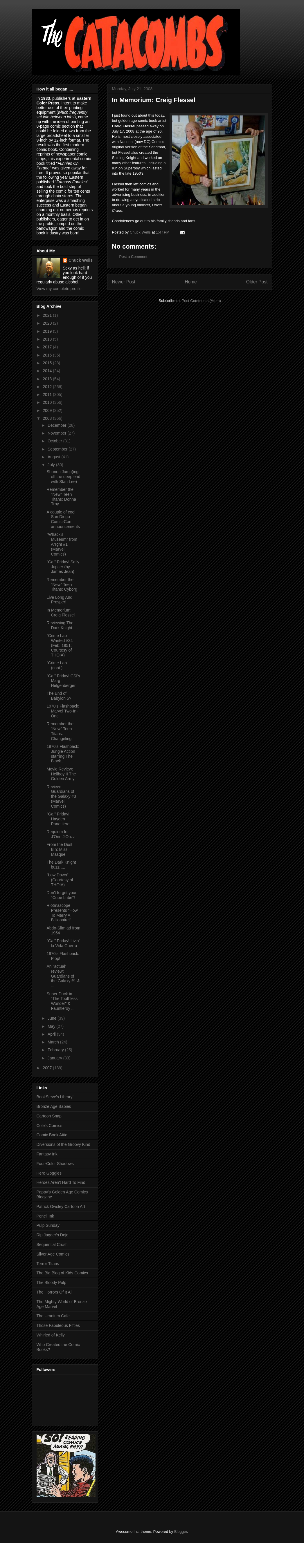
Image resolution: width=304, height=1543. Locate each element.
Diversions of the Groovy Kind (63, 1144)
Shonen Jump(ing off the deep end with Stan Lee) (63, 476)
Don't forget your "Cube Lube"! (61, 895)
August (54, 457)
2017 (48, 347)
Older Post (257, 281)
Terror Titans (48, 1263)
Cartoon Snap (49, 1116)
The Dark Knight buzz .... (61, 864)
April (52, 1034)
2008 (48, 418)
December (57, 425)
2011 (48, 394)
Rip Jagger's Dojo (53, 1235)
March (54, 1042)
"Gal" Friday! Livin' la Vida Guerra (63, 943)
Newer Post (124, 281)
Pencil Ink (45, 1216)
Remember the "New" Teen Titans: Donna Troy (61, 496)
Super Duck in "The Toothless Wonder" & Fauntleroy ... (62, 1001)
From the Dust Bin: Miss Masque (59, 849)
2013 (48, 379)
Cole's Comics (49, 1125)
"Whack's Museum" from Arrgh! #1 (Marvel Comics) (61, 544)
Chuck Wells (81, 260)
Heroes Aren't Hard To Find (61, 1182)
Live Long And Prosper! (59, 600)
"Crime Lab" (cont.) (57, 665)
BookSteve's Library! (55, 1097)
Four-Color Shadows (55, 1163)
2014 (48, 370)
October (55, 441)
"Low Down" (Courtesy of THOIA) (59, 880)
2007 (48, 1068)
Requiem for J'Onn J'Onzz (60, 834)
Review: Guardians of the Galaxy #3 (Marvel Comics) (61, 796)
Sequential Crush (52, 1244)
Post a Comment (133, 256)
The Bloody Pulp (51, 1282)
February (56, 1050)
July (52, 464)
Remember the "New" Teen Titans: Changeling (59, 731)
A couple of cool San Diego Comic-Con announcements (63, 519)
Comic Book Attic (52, 1135)
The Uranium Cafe (53, 1316)
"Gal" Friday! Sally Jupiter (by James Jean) (62, 567)
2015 (48, 363)
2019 (48, 331)
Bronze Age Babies (54, 1106)
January (55, 1058)
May (52, 1026)
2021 (48, 315)
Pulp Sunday (48, 1225)
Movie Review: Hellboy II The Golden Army (61, 774)
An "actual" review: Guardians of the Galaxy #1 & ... (63, 976)
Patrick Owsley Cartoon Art (61, 1206)
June (52, 1018)
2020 (48, 323)
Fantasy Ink (47, 1154)
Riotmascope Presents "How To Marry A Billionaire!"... (62, 912)
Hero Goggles (49, 1173)
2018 (48, 339)
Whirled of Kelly (51, 1335)
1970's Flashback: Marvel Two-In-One (62, 711)
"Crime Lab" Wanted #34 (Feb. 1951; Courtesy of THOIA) (59, 645)
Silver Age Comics (53, 1254)
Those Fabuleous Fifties (58, 1325)
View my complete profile (59, 288)
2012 (48, 386)
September (58, 449)
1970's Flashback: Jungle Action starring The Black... (62, 753)
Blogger (180, 1531)
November (57, 433)
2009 (48, 410)
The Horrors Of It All (55, 1292)
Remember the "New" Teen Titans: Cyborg (61, 584)
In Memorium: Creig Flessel (60, 612)
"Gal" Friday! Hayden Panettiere (57, 819)
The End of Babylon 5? (58, 696)
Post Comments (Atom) (201, 301)
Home (191, 281)
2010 (48, 402)
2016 (48, 355)
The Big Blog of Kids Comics (62, 1273)
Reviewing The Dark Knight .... (62, 625)
